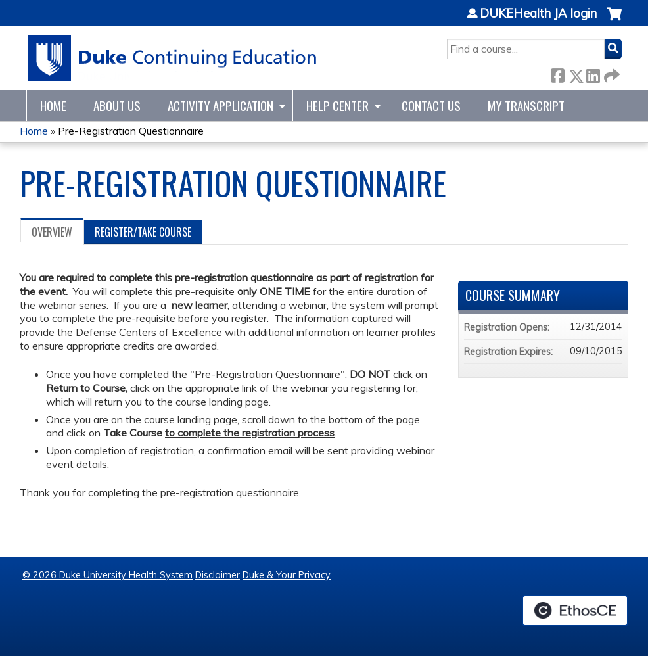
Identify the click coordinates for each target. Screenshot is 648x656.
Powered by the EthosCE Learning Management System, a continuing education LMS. (575, 610)
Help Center (337, 105)
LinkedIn (592, 73)
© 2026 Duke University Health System (107, 575)
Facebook (557, 73)
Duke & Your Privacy (287, 575)
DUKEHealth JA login (538, 14)
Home (53, 105)
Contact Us (431, 105)
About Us (117, 105)
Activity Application (220, 105)
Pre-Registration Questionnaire (131, 130)
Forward (610, 73)
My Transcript (526, 105)
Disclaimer (217, 575)
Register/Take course (143, 232)
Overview (52, 232)
